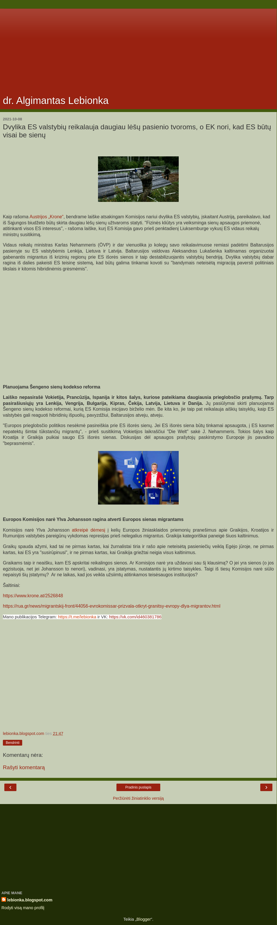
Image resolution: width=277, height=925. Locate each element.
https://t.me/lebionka (77, 617)
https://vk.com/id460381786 (135, 617)
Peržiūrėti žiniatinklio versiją (138, 798)
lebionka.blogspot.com (29, 900)
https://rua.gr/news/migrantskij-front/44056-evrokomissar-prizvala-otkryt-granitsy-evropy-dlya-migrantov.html (111, 606)
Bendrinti (12, 743)
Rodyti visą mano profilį (22, 907)
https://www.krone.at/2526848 (33, 595)
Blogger (144, 919)
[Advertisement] (138, 49)
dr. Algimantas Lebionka (56, 100)
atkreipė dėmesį (88, 530)
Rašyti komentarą (24, 767)
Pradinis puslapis (138, 787)
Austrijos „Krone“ (46, 216)
